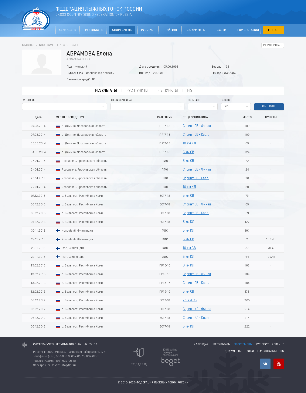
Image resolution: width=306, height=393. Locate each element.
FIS (273, 30)
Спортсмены (122, 30)
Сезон (225, 100)
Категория (29, 100)
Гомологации (248, 30)
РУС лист (148, 30)
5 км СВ (188, 152)
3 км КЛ (188, 265)
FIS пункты (168, 91)
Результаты (94, 30)
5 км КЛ (188, 222)
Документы (196, 30)
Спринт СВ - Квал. (196, 135)
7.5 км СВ (190, 300)
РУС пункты (137, 91)
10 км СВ (189, 248)
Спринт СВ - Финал (197, 126)
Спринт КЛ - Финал (197, 309)
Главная (28, 45)
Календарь (67, 30)
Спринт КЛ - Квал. (196, 318)
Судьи (221, 30)
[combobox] (64, 106)
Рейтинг (171, 30)
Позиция (193, 100)
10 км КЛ (189, 143)
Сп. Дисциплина (121, 100)
